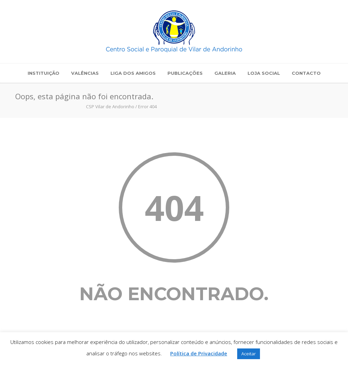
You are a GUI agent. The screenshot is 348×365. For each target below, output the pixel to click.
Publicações (185, 73)
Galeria (225, 73)
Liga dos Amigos (133, 73)
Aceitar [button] (248, 354)
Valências (85, 73)
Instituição (43, 73)
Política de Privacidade (198, 353)
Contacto (306, 73)
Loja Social (264, 73)
